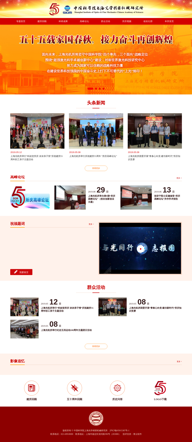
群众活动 (105, 21)
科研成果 (63, 21)
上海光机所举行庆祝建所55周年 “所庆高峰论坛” (93, 156)
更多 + (179, 178)
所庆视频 (126, 21)
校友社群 (148, 21)
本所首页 (169, 21)
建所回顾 (42, 21)
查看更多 (96, 168)
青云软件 (137, 434)
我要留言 (21, 272)
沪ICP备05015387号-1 (119, 430)
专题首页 (20, 21)
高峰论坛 (84, 21)
